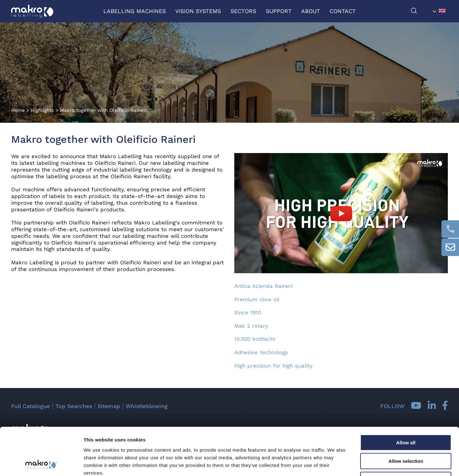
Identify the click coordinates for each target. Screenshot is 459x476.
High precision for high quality (273, 365)
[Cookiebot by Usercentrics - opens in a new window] (41, 463)
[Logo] (32, 11)
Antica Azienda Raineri (263, 286)
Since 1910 (247, 312)
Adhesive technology (261, 352)
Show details (334, 463)
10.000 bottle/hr (255, 339)
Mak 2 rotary (251, 326)
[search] (420, 12)
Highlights (42, 110)
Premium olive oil (257, 299)
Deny (406, 435)
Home (18, 110)
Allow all (406, 398)
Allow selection (405, 417)
